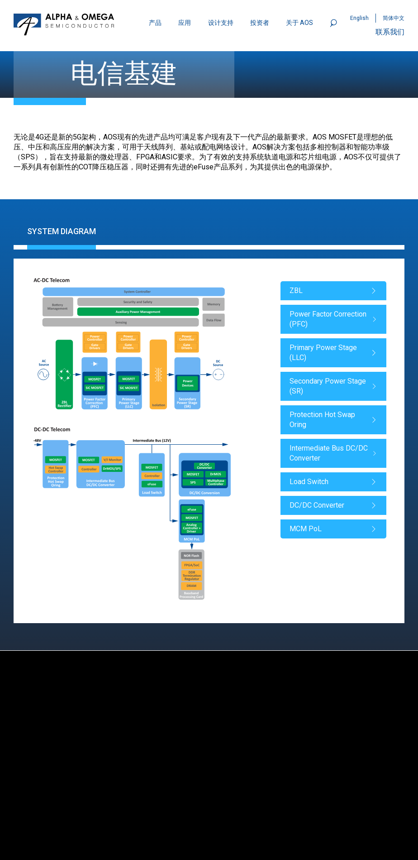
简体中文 (393, 18)
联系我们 (389, 32)
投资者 (259, 22)
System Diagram (61, 231)
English (359, 18)
